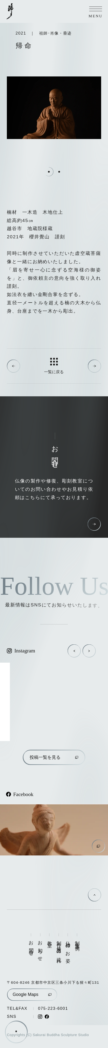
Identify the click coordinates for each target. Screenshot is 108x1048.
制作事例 (77, 941)
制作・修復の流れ (58, 949)
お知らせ (40, 948)
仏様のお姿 (68, 947)
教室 (49, 939)
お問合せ (31, 946)
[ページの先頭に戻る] (94, 894)
